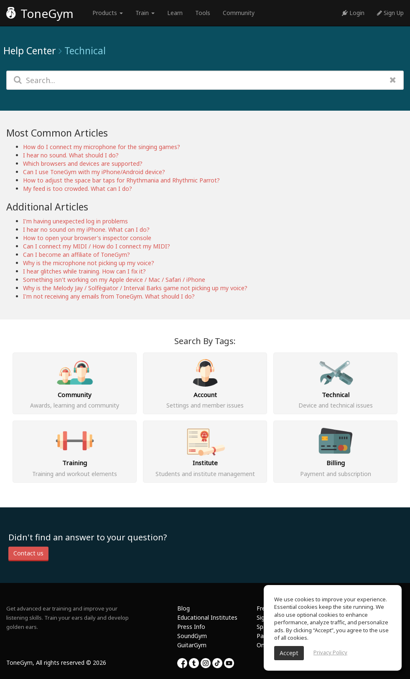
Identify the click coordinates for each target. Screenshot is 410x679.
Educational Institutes (207, 617)
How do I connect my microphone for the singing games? (101, 147)
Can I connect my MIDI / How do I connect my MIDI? (96, 246)
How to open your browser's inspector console (87, 238)
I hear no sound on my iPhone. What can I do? (86, 229)
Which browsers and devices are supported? (83, 163)
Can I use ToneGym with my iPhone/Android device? (94, 172)
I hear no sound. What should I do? (71, 155)
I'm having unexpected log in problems (75, 221)
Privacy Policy (330, 652)
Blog (183, 608)
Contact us (28, 553)
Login (353, 13)
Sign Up (390, 13)
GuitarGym (191, 645)
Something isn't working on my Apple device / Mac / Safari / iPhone (114, 280)
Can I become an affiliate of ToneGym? (76, 254)
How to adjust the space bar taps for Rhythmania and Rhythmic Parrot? (121, 180)
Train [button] (145, 13)
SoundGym (192, 636)
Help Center (29, 50)
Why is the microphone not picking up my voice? (88, 263)
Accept (289, 653)
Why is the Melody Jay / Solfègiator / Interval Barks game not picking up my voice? (135, 288)
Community (239, 13)
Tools (202, 13)
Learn (175, 13)
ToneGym (40, 13)
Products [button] (107, 13)
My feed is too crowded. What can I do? (77, 189)
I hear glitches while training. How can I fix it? (84, 271)
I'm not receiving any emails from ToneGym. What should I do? (109, 296)
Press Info (191, 627)
